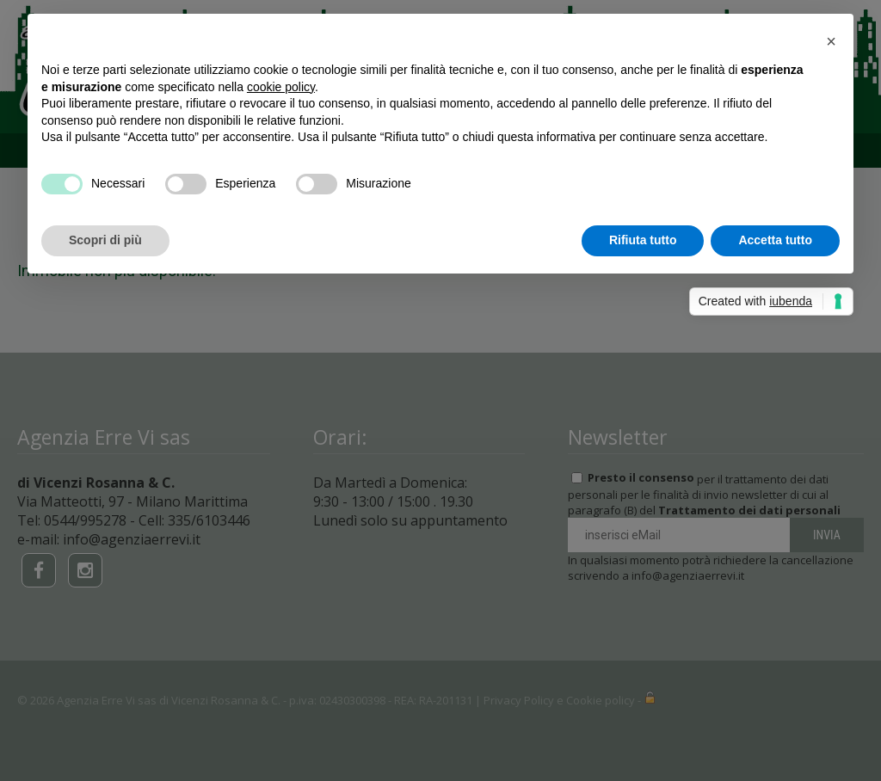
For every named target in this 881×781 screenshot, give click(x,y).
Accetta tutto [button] (775, 240)
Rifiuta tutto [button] (643, 240)
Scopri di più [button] (105, 240)
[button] (831, 41)
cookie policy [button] (281, 87)
